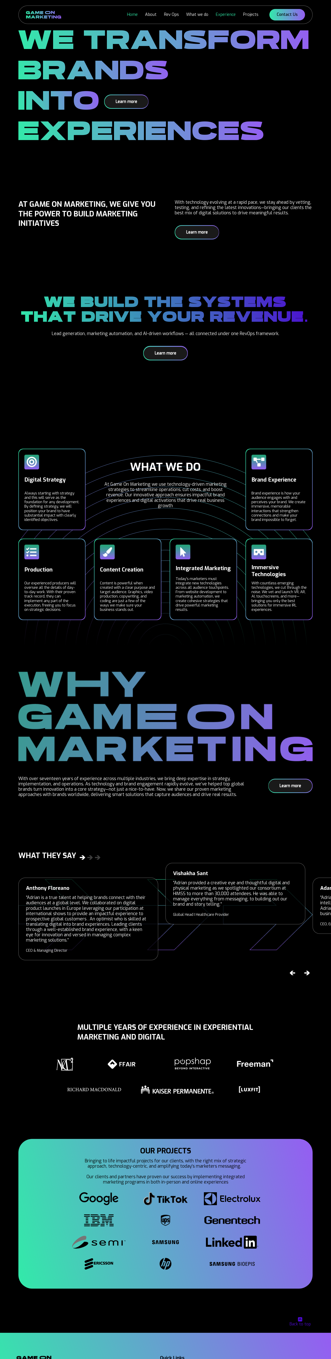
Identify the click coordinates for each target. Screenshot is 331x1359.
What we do (197, 14)
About (151, 14)
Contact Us (287, 14)
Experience (226, 14)
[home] (43, 15)
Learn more (126, 101)
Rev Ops (171, 14)
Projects (250, 14)
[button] (292, 973)
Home (132, 14)
